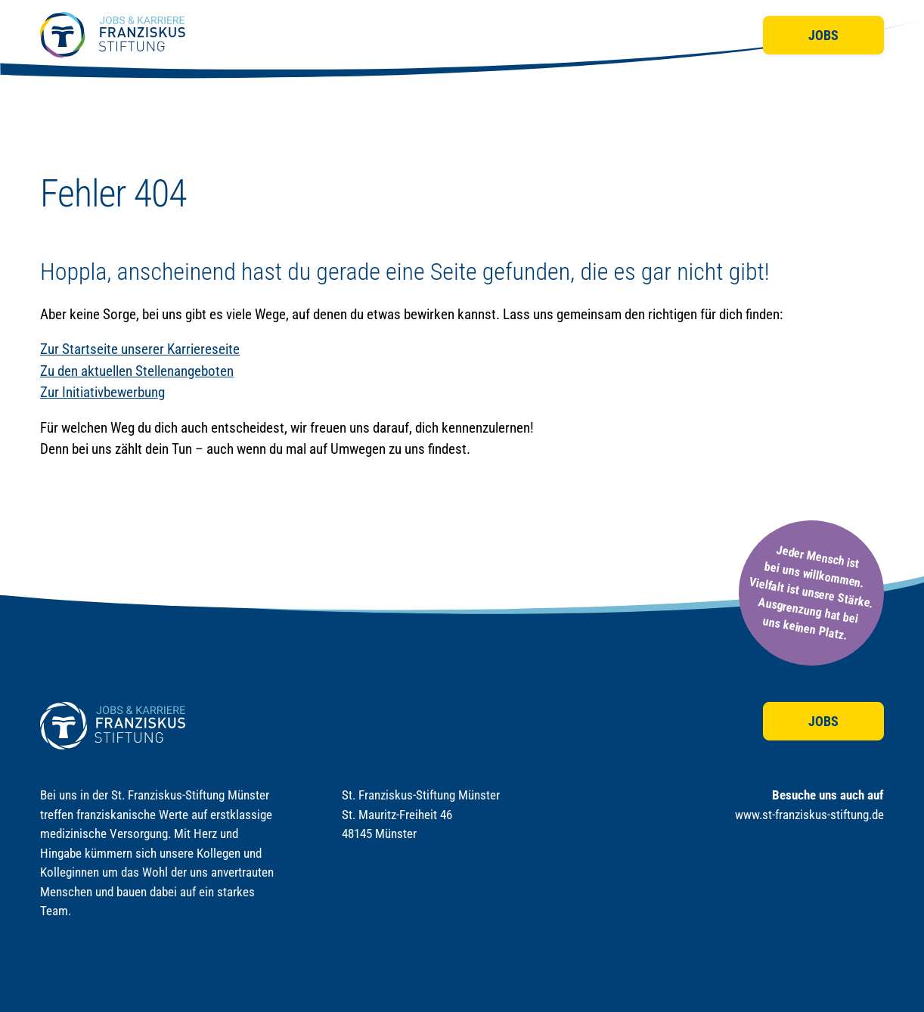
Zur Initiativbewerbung (102, 392)
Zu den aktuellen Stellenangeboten (137, 371)
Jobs (823, 35)
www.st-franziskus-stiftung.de (809, 814)
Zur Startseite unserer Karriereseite (140, 349)
